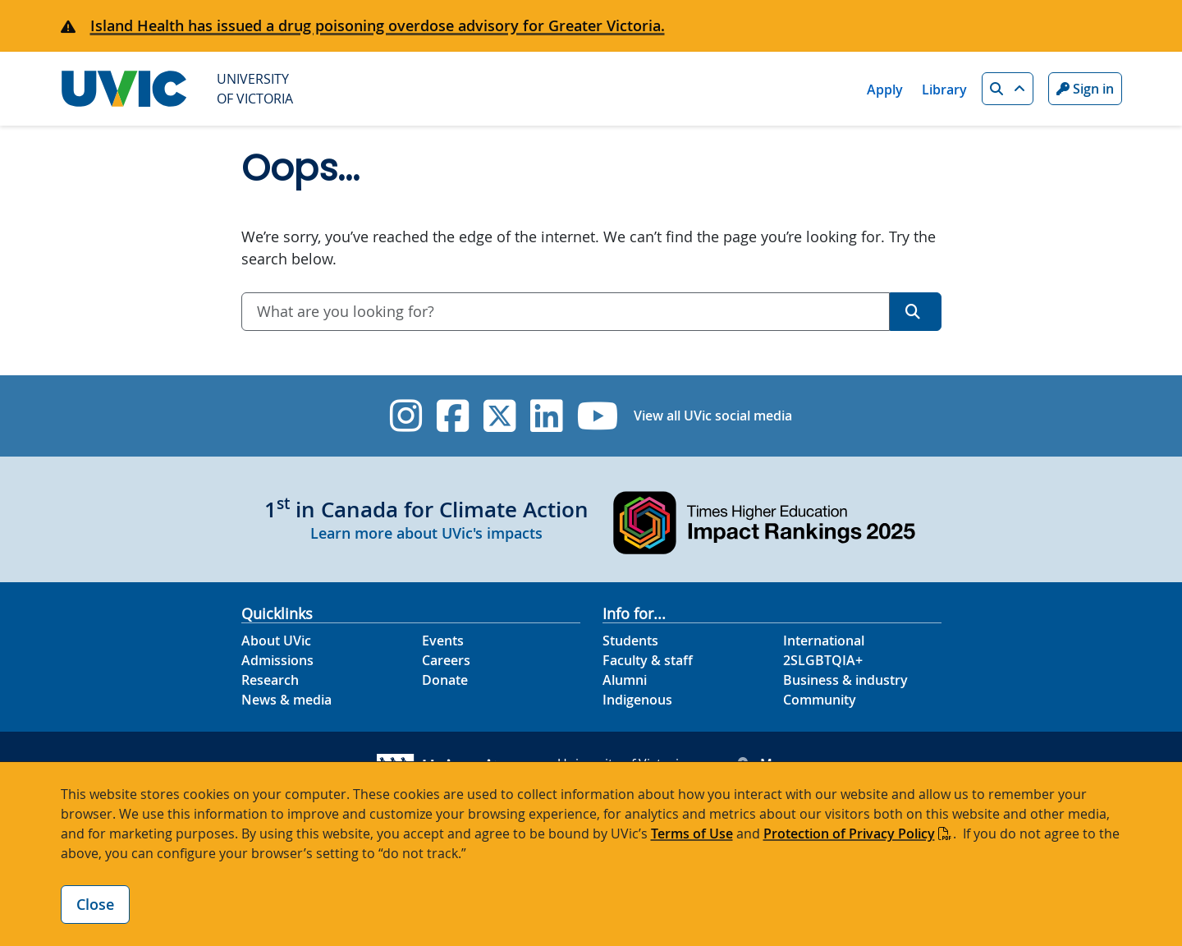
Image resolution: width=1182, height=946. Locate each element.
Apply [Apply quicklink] (885, 89)
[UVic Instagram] (406, 415)
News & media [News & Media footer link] (286, 700)
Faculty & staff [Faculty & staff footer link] (647, 660)
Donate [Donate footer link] (445, 680)
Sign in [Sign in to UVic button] (1085, 89)
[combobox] (565, 311)
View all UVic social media (713, 415)
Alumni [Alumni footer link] (624, 680)
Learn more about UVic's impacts (426, 533)
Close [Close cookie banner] (95, 904)
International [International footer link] (823, 640)
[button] (1007, 88)
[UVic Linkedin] (546, 415)
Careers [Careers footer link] (446, 660)
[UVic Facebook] (453, 415)
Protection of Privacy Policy (849, 833)
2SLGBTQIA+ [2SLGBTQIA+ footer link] (823, 660)
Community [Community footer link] (819, 700)
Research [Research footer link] (270, 680)
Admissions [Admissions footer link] (277, 660)
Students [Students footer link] (630, 640)
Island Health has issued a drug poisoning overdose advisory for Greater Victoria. (377, 25)
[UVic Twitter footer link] (499, 415)
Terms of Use (692, 833)
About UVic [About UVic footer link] (276, 640)
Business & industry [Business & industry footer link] (845, 680)
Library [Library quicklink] (944, 89)
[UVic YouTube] (598, 415)
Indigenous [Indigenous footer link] (637, 700)
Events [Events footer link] (443, 640)
